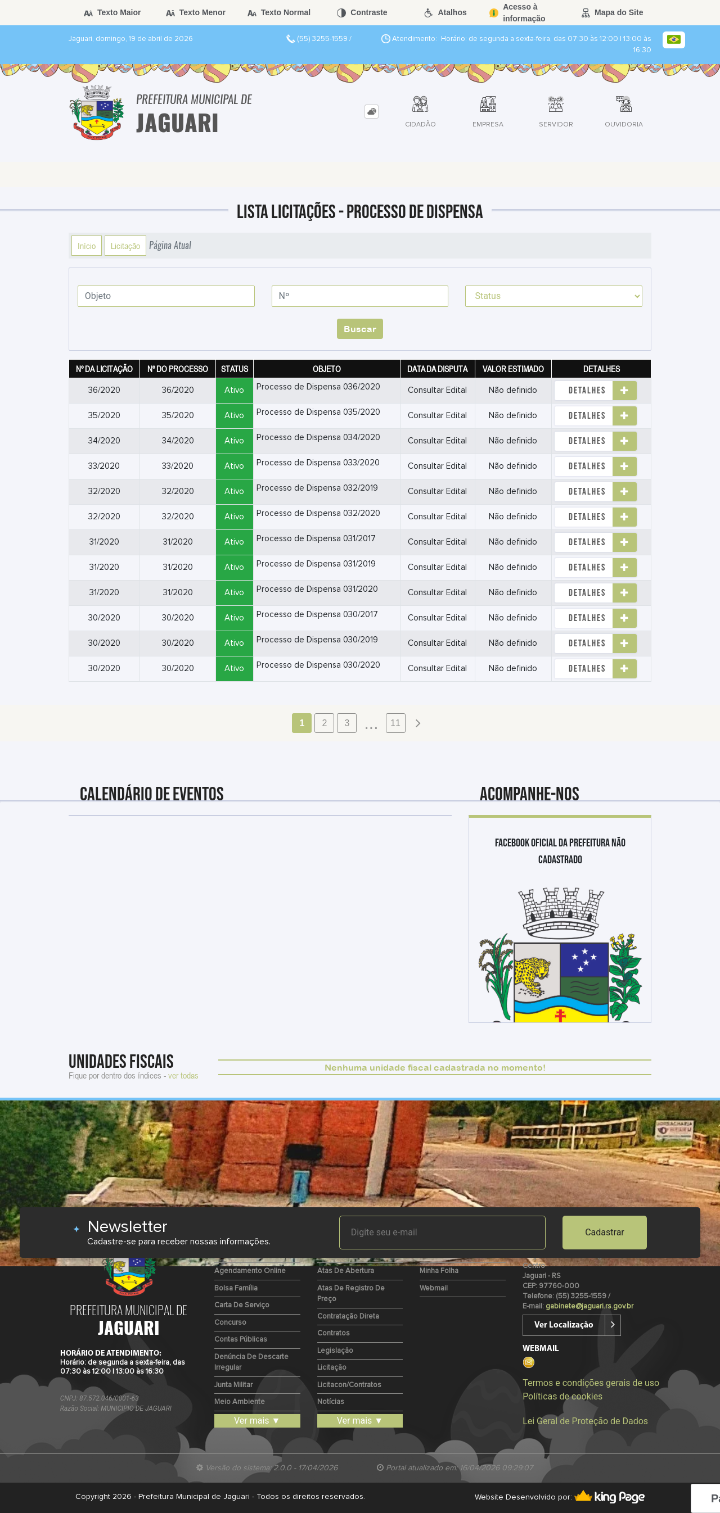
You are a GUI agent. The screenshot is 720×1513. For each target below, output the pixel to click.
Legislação (335, 1351)
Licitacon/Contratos (349, 1385)
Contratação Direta (348, 1316)
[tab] (371, 112)
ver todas (183, 1075)
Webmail (434, 1288)
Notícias (330, 1402)
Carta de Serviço (241, 1305)
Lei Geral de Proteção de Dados (585, 1421)
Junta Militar (233, 1385)
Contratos (333, 1333)
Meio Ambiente (239, 1402)
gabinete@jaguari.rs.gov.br (589, 1306)
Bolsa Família (236, 1288)
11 (395, 723)
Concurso (230, 1322)
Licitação (125, 245)
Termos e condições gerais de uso (591, 1383)
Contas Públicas (240, 1339)
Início (87, 245)
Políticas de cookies (562, 1396)
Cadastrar (604, 1232)
